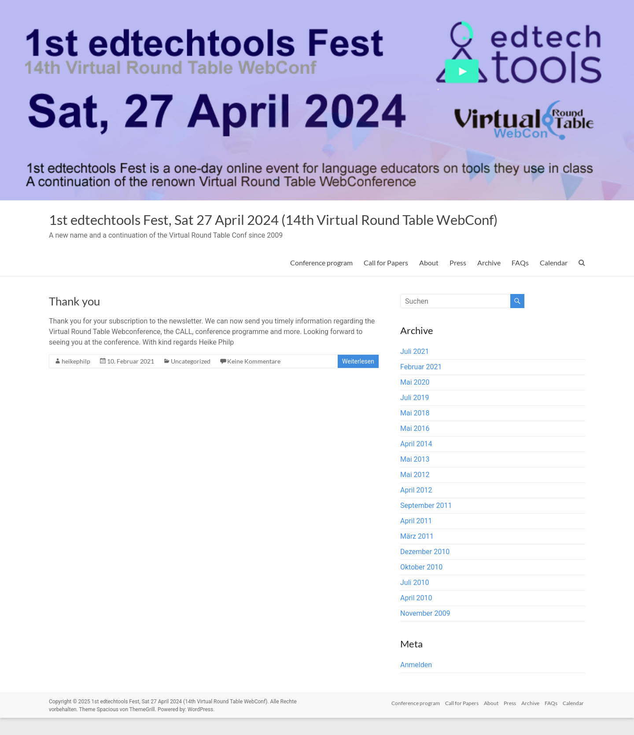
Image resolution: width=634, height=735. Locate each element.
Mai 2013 (415, 476)
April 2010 (416, 615)
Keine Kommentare (253, 378)
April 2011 (416, 538)
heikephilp (76, 378)
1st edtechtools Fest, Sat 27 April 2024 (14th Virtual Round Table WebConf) (272, 228)
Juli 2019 (414, 415)
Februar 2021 (421, 384)
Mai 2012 (415, 492)
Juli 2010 (414, 599)
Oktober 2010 (421, 584)
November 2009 (425, 630)
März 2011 (417, 553)
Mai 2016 (415, 445)
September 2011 (426, 522)
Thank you (74, 318)
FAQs (520, 280)
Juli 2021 (414, 368)
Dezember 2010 (425, 569)
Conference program (321, 280)
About (429, 280)
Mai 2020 (415, 399)
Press (458, 280)
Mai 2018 (415, 430)
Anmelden (416, 682)
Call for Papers (386, 280)
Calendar (554, 280)
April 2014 (416, 461)
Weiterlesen (358, 378)
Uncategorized (190, 378)
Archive (489, 280)
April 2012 (416, 507)
